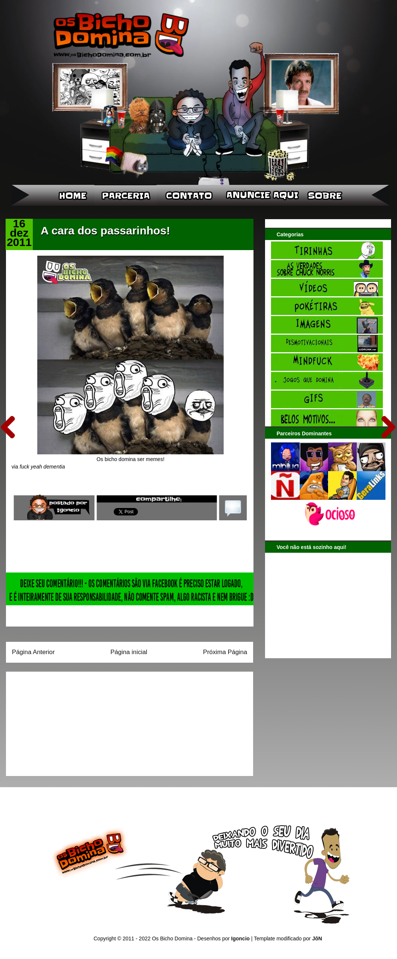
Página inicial (128, 652)
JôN (317, 938)
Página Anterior (33, 652)
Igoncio (240, 938)
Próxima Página (225, 652)
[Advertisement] (58, 721)
